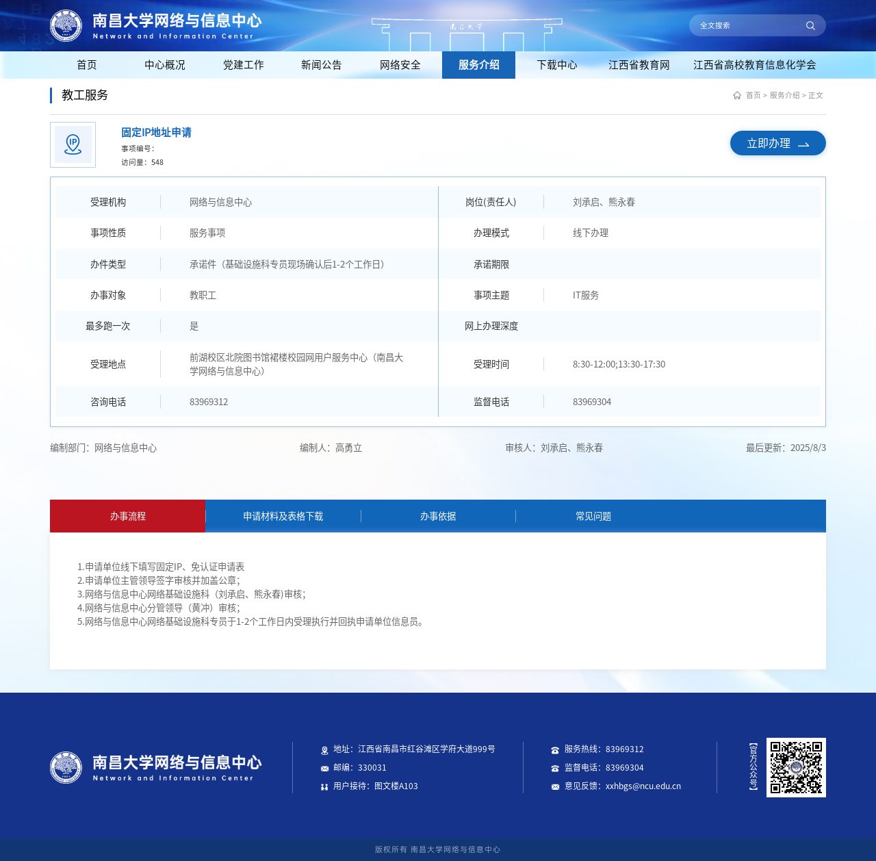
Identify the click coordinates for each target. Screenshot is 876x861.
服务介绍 (479, 65)
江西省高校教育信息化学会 (754, 65)
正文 (815, 95)
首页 (87, 65)
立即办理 (778, 143)
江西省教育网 (639, 65)
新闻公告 (321, 65)
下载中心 (557, 65)
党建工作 (243, 65)
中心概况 (164, 65)
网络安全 (400, 65)
